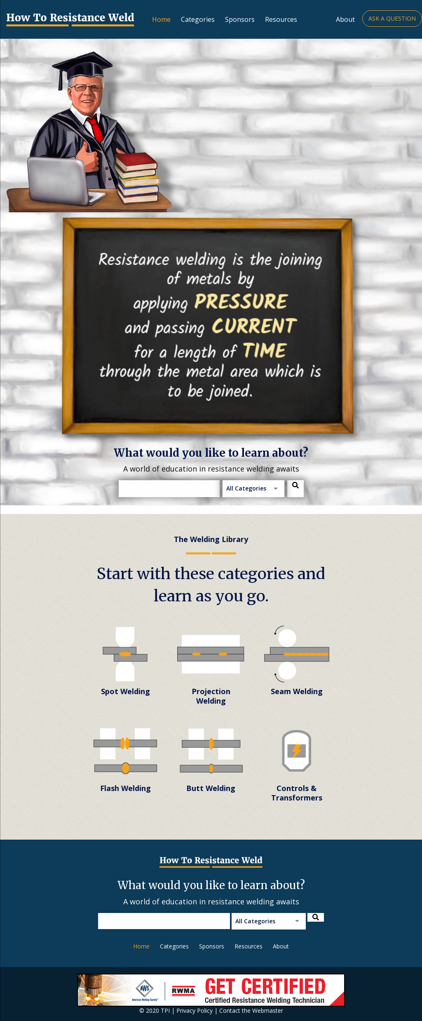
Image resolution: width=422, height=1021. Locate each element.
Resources (281, 19)
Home (161, 19)
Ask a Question (392, 18)
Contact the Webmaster (251, 1010)
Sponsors (240, 19)
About (345, 19)
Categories (198, 19)
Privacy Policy (194, 1010)
